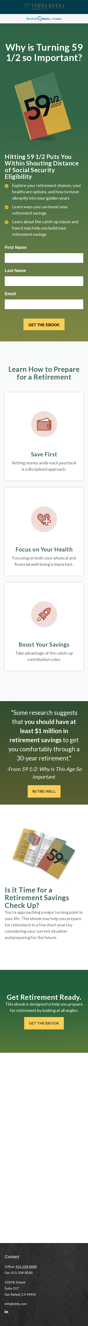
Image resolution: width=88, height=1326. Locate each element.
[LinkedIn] (6, 1313)
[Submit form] (43, 324)
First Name (16, 247)
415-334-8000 (26, 1267)
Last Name (15, 270)
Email (10, 293)
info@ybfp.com (16, 1304)
